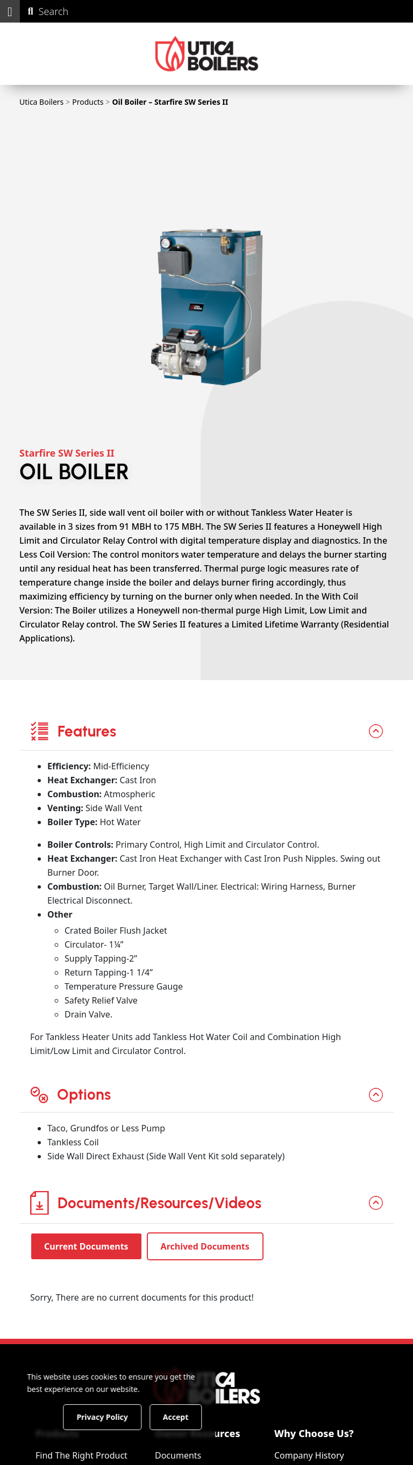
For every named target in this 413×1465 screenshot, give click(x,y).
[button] (10, 11)
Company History (309, 1455)
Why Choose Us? (314, 1433)
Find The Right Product (81, 1455)
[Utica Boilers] (206, 54)
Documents (178, 1455)
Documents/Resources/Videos (145, 1203)
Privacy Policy (110, 1416)
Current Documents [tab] (86, 1246)
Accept (183, 1416)
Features (73, 731)
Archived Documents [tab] (205, 1246)
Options (70, 1094)
